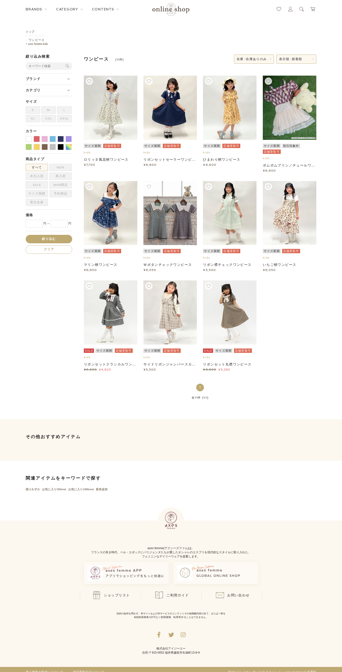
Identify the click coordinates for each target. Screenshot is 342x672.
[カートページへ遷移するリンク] (313, 9)
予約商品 (60, 193)
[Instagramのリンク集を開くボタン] (183, 634)
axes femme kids (38, 44)
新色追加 (102, 489)
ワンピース (37, 36)
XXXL (64, 118)
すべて (37, 167)
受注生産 (37, 202)
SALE (37, 185)
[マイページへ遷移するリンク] (290, 9)
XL (33, 118)
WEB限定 (60, 185)
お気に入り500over (54, 489)
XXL (48, 118)
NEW (60, 167)
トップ (30, 31)
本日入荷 (37, 176)
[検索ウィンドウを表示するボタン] (301, 9)
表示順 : (290, 59)
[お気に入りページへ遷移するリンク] (279, 9)
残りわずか (33, 489)
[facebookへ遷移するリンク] (158, 634)
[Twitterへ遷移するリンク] (171, 634)
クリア (49, 249)
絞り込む (49, 239)
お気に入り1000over (81, 489)
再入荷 (60, 176)
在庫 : (252, 59)
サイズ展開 (36, 193)
